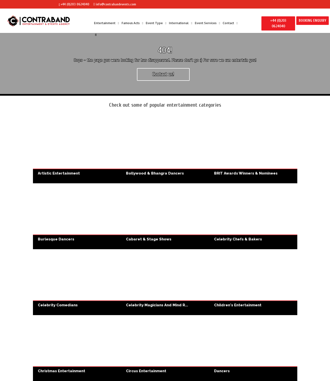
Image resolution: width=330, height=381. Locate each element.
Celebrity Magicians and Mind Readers (165, 282)
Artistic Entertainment (77, 150)
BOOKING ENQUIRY (312, 21)
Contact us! (163, 74)
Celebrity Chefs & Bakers (253, 216)
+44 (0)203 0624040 (75, 4)
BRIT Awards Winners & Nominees (253, 150)
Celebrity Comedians (77, 282)
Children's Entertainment (253, 282)
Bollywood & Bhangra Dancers (165, 150)
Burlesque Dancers (77, 216)
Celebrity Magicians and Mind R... (157, 305)
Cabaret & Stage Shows (165, 216)
